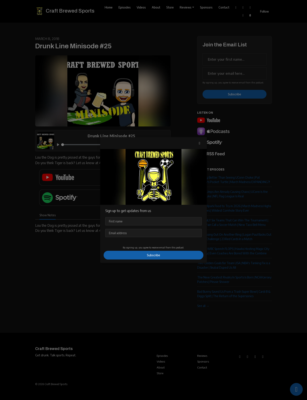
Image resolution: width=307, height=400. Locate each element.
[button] (199, 143)
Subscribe (153, 255)
